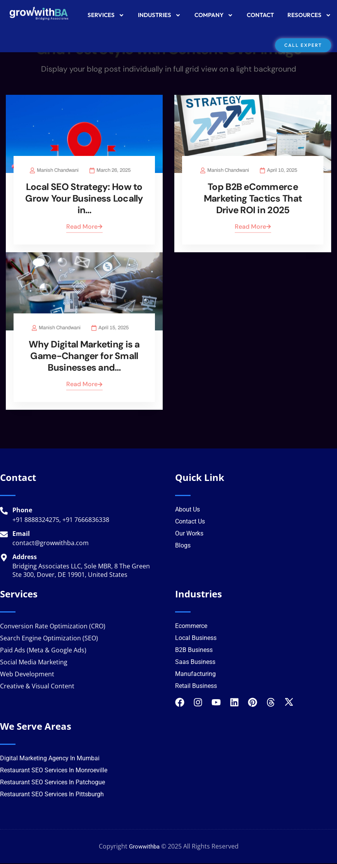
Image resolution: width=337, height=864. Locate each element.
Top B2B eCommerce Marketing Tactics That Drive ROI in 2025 (253, 199)
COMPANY (213, 15)
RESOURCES (309, 15)
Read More (84, 227)
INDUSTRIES (159, 15)
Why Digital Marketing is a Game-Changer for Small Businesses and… (84, 357)
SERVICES (106, 15)
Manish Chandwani (57, 171)
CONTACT (260, 15)
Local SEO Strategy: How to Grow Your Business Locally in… (84, 199)
